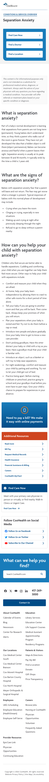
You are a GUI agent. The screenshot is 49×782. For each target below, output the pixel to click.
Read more (24, 443)
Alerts (6, 637)
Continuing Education (13, 756)
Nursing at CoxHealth (36, 709)
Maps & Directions (34, 655)
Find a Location (24, 54)
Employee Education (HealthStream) (12, 711)
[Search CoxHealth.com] (24, 574)
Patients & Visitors (34, 650)
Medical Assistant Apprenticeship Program (34, 636)
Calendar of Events (12, 617)
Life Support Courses (35, 627)
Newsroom (8, 627)
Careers (24, 470)
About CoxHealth (11, 613)
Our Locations (10, 650)
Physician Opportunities (32, 716)
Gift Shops (31, 674)
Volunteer (30, 723)
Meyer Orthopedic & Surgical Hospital (13, 692)
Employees (8, 700)
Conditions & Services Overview (20, 14)
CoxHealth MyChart (24, 476)
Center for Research (12, 632)
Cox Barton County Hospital (12, 679)
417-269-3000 (37, 592)
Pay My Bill (31, 660)
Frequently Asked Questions (34, 730)
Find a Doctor (24, 44)
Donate (29, 669)
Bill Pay (24, 449)
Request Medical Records (24, 454)
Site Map (28, 774)
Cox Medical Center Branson (12, 665)
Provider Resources (12, 737)
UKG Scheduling (10, 705)
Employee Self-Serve (12, 718)
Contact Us (24, 602)
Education (30, 613)
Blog (5, 622)
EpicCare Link (9, 742)
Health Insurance (24, 459)
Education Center (34, 622)
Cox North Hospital (12, 685)
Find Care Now (24, 35)
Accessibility (39, 774)
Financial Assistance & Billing (24, 465)
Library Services (33, 617)
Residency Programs (35, 644)
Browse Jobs (31, 705)
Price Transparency (34, 679)
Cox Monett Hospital (13, 672)
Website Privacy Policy (14, 774)
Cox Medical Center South (12, 657)
